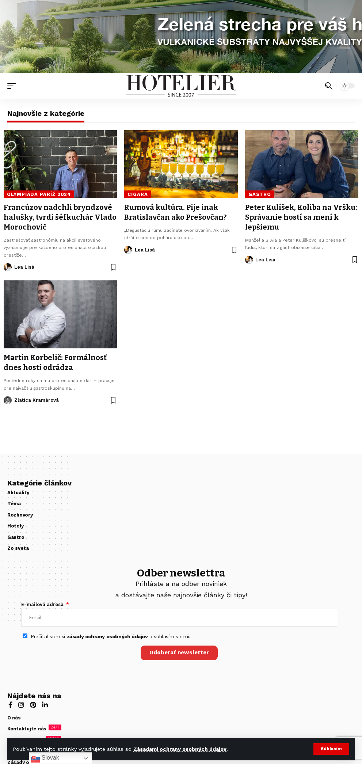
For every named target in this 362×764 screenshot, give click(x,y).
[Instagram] (21, 706)
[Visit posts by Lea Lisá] (8, 266)
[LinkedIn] (45, 706)
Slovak (45, 758)
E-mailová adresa (43, 604)
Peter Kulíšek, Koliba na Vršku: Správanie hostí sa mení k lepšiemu (301, 217)
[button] (331, 749)
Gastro (259, 194)
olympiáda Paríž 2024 (39, 194)
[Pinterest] (33, 706)
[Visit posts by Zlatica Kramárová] (8, 398)
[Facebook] (10, 706)
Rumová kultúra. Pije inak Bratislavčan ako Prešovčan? (175, 212)
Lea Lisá (24, 266)
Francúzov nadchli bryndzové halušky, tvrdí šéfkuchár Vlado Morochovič (60, 217)
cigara (137, 194)
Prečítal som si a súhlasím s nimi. (110, 637)
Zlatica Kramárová (36, 398)
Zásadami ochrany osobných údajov (179, 749)
